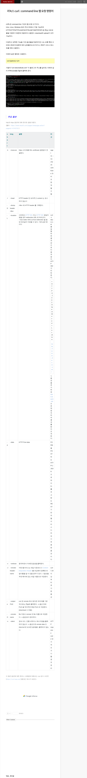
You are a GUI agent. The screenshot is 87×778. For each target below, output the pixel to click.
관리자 (79, 1)
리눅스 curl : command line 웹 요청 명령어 (30, 11)
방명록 (74, 1)
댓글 (7, 776)
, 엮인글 (11, 776)
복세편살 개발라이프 (8, 1)
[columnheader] (7, 140)
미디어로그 (70, 1)
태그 (66, 1)
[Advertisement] (30, 696)
